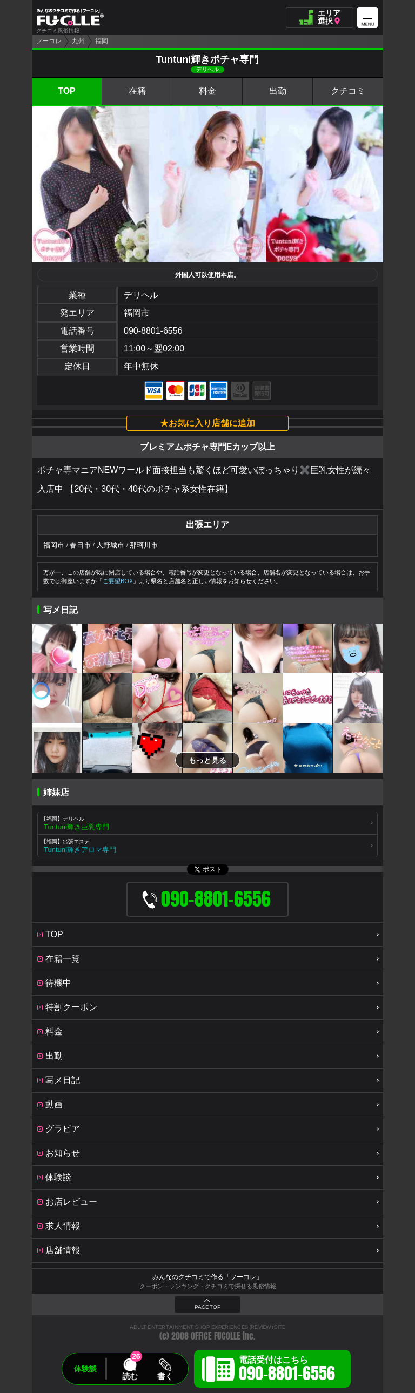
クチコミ (348, 91)
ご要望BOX (118, 581)
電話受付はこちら (287, 1370)
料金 (207, 91)
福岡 (101, 41)
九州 (78, 41)
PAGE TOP (207, 1307)
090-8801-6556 (153, 330)
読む (129, 1376)
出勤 (277, 91)
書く (164, 1376)
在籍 (137, 91)
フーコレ (49, 41)
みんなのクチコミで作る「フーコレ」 (207, 1277)
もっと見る (207, 760)
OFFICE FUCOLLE (215, 1336)
